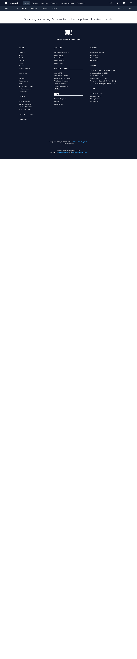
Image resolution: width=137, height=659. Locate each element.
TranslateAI (23, 592)
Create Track (58, 563)
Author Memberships (61, 553)
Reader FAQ (94, 558)
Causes (56, 602)
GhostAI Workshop (25, 604)
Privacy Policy (95, 599)
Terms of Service (96, 594)
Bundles (34, 8)
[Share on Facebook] (25, 177)
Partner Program (60, 599)
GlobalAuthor (23, 581)
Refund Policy (94, 602)
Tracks (54, 8)
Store (26, 3)
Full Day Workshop (25, 607)
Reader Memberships (97, 553)
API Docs (57, 589)
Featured (8, 8)
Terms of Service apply (79, 653)
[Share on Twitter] (21, 177)
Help (130, 8)
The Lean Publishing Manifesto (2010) (103, 584)
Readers (54, 3)
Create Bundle (59, 558)
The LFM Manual (60, 584)
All (17, 8)
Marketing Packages (26, 586)
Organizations (67, 3)
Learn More (23, 619)
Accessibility (58, 604)
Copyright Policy (95, 596)
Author (80, 103)
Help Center (94, 561)
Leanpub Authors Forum (62, 579)
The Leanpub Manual (61, 581)
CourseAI (22, 579)
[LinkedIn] (26, 242)
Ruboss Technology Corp (79, 642)
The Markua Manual (61, 586)
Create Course (59, 561)
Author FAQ (58, 573)
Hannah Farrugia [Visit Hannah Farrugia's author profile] (35, 86)
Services (80, 3)
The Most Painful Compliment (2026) (102, 571)
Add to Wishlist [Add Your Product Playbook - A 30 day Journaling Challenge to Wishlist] (80, 74)
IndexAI (21, 584)
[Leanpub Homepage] (12, 3)
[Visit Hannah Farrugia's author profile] (98, 226)
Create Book (58, 555)
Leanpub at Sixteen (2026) (99, 573)
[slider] (92, 42)
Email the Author (77, 177)
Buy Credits (94, 555)
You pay (67, 57)
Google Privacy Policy (62, 653)
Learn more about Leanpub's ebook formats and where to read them (68, 463)
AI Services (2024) (96, 576)
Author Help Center (61, 576)
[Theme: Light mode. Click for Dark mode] (117, 3)
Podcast (121, 8)
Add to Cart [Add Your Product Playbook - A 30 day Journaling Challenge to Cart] (80, 68)
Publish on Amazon (25, 589)
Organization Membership (90, 82)
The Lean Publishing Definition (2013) (103, 581)
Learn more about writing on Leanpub (68, 411)
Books (24, 8)
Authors (44, 3)
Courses (45, 8)
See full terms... (68, 361)
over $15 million (62, 405)
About (57, 103)
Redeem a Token (24, 569)
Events (35, 3)
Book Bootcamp (24, 610)
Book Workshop (24, 602)
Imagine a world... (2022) (98, 579)
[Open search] (110, 3)
